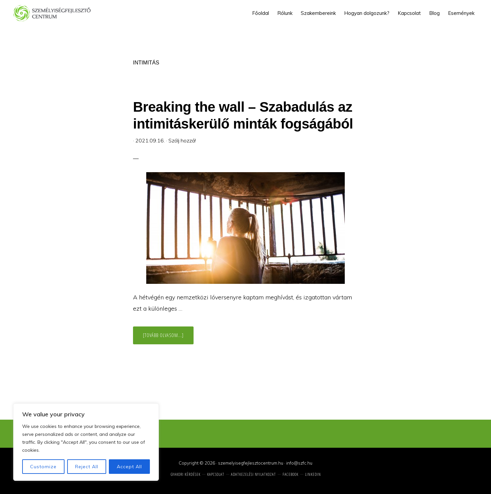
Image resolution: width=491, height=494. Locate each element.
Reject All (86, 467)
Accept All (129, 467)
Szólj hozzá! (182, 140)
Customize (43, 467)
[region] (86, 442)
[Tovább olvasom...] (168, 338)
